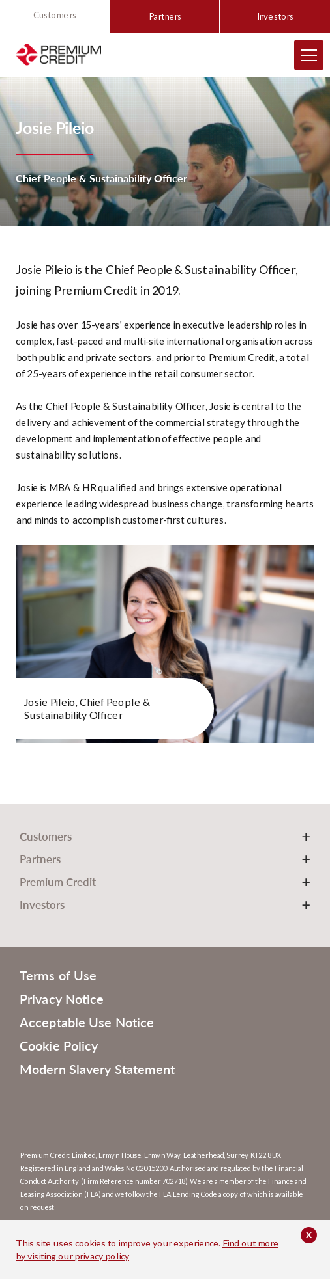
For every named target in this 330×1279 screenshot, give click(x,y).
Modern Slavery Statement (97, 1069)
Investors (274, 16)
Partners (165, 16)
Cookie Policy (59, 1045)
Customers (54, 15)
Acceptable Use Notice (87, 1022)
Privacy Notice (62, 998)
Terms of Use (58, 975)
